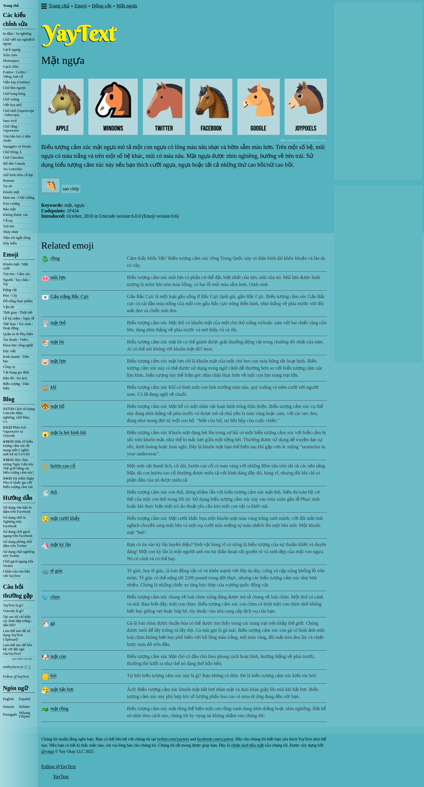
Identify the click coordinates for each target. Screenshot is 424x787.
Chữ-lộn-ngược (14, 88)
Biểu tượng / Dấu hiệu (16, 386)
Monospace (11, 61)
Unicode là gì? (13, 611)
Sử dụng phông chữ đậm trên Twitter (17, 544)
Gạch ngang (11, 49)
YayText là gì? (13, 605)
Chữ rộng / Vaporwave (11, 128)
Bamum (8, 180)
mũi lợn (57, 277)
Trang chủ (11, 6)
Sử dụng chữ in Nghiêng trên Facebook (14, 521)
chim (55, 596)
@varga (47, 751)
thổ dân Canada (14, 163)
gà (52, 623)
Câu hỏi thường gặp (18, 591)
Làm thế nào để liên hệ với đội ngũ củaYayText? (17, 649)
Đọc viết (9, 351)
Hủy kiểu (10, 243)
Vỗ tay (8, 221)
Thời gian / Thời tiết (17, 312)
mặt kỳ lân (60, 544)
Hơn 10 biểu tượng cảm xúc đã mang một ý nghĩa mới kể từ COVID (18, 447)
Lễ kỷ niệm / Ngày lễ (18, 318)
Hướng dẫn (17, 498)
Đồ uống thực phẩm (18, 301)
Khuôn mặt (11, 192)
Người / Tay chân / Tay (16, 282)
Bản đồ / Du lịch (15, 378)
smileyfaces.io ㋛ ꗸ (17, 667)
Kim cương (11, 203)
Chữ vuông (11, 99)
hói (53, 675)
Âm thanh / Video (15, 340)
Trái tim (8, 226)
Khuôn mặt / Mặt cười (15, 266)
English (8, 699)
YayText (61, 776)
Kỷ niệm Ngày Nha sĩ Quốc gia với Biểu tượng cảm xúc (18, 482)
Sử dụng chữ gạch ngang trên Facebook (18, 534)
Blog (8, 399)
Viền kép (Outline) (16, 82)
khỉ (53, 387)
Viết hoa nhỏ (12, 105)
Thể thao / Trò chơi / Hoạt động (18, 326)
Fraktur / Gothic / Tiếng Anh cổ (15, 74)
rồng (54, 258)
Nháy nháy (10, 232)
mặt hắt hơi (61, 689)
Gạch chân (11, 67)
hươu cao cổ (62, 465)
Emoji (10, 254)
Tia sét (7, 186)
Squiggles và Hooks (17, 146)
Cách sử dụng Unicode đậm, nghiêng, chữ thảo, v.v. (19, 415)
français (8, 707)
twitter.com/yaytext (173, 739)
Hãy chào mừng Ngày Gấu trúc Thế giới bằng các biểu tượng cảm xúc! (18, 466)
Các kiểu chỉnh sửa (15, 19)
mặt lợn (58, 360)
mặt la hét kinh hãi (68, 432)
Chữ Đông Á (12, 152)
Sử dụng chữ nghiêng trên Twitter (18, 554)
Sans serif (10, 121)
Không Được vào (15, 215)
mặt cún (58, 656)
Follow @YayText (16, 676)
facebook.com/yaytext (215, 739)
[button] (43, 7)
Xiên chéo (10, 55)
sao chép (71, 188)
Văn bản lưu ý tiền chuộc (17, 138)
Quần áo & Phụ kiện (18, 334)
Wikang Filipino (24, 714)
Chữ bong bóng (14, 94)
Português (10, 714)
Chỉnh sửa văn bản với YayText (16, 573)
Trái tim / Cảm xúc (16, 274)
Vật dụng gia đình (16, 372)
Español (25, 699)
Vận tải (8, 307)
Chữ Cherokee (13, 158)
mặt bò (57, 341)
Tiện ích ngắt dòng (16, 238)
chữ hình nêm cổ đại (18, 175)
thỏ (53, 492)
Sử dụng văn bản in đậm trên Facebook (17, 509)
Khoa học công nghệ (18, 345)
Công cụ (9, 367)
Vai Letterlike (12, 169)
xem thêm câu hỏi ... (23, 658)
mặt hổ (57, 406)
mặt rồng (59, 708)
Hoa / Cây (10, 295)
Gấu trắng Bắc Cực (69, 296)
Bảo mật (9, 209)
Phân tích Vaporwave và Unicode (14, 431)
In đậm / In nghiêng (17, 34)
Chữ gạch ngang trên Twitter (18, 563)
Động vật (10, 290)
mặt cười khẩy (65, 518)
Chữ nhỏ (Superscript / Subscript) (18, 113)
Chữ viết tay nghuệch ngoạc (19, 41)
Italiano (24, 707)
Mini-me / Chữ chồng (18, 198)
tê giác (56, 570)
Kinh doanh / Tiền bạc (16, 359)
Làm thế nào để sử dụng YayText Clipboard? (16, 635)
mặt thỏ (58, 322)
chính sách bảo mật (247, 745)
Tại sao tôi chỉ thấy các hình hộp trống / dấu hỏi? (17, 621)
